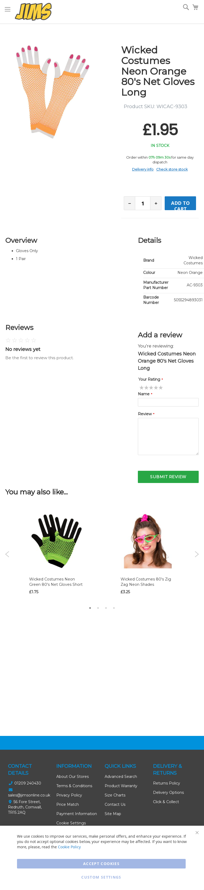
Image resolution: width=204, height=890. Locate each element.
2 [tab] (98, 608)
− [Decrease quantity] (129, 203)
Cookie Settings (71, 823)
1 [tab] (90, 608)
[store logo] (33, 12)
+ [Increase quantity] (156, 203)
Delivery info (143, 169)
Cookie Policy (69, 846)
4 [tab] (114, 608)
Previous (7, 554)
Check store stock (172, 169)
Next (197, 554)
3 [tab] (106, 608)
